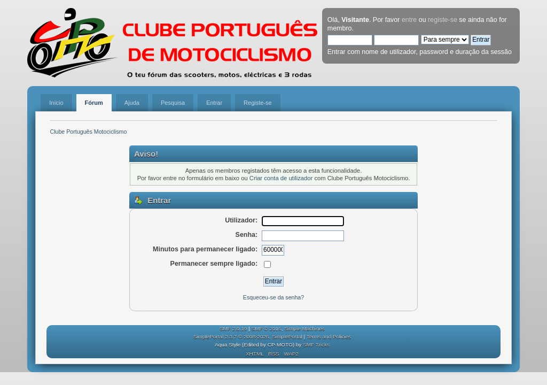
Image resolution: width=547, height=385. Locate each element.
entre (409, 20)
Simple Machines (304, 329)
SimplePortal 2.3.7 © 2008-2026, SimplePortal (247, 337)
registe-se (442, 20)
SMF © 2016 (267, 329)
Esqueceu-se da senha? (273, 297)
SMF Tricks (316, 345)
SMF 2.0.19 (233, 329)
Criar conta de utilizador (280, 178)
